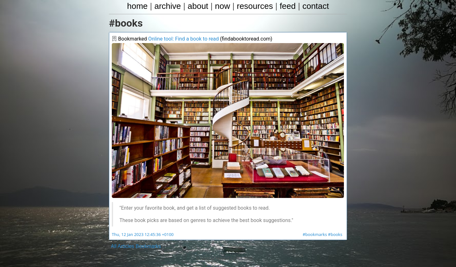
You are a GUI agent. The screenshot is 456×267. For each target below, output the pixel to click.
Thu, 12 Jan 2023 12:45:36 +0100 (142, 235)
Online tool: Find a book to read (183, 39)
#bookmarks (315, 235)
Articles (125, 246)
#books (335, 235)
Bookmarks (148, 246)
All (114, 246)
